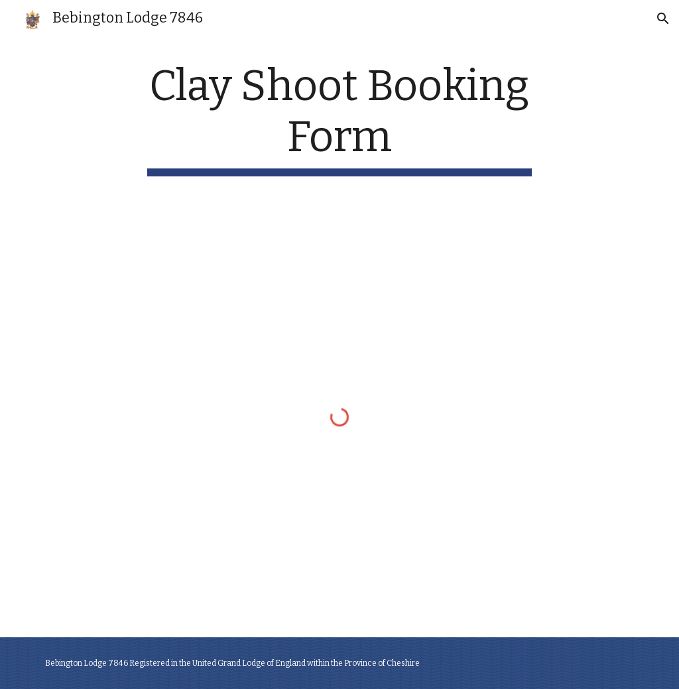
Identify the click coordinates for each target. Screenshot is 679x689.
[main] (339, 119)
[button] (663, 18)
